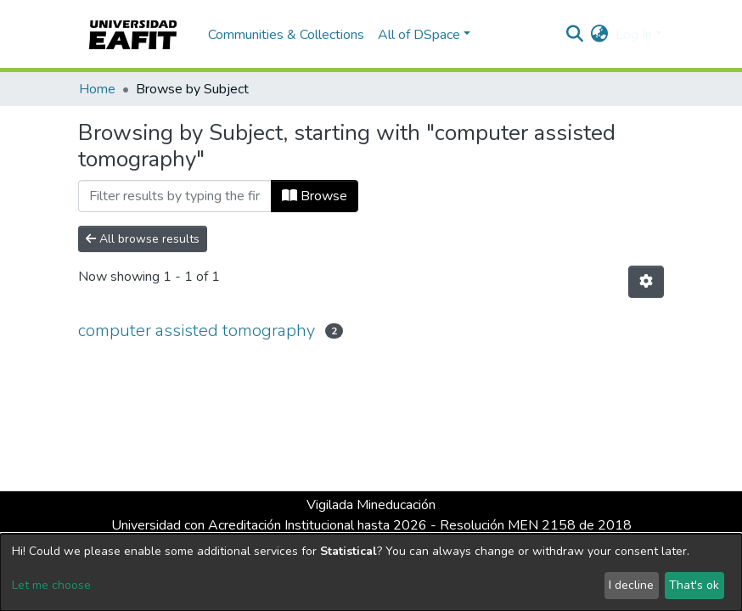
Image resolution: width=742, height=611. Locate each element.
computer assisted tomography (196, 330)
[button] (599, 35)
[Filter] (175, 196)
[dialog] (371, 572)
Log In (634, 34)
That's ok (694, 585)
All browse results (143, 239)
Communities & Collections (286, 34)
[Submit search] (575, 35)
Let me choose (51, 585)
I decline (631, 585)
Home (97, 89)
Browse (314, 196)
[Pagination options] (646, 282)
